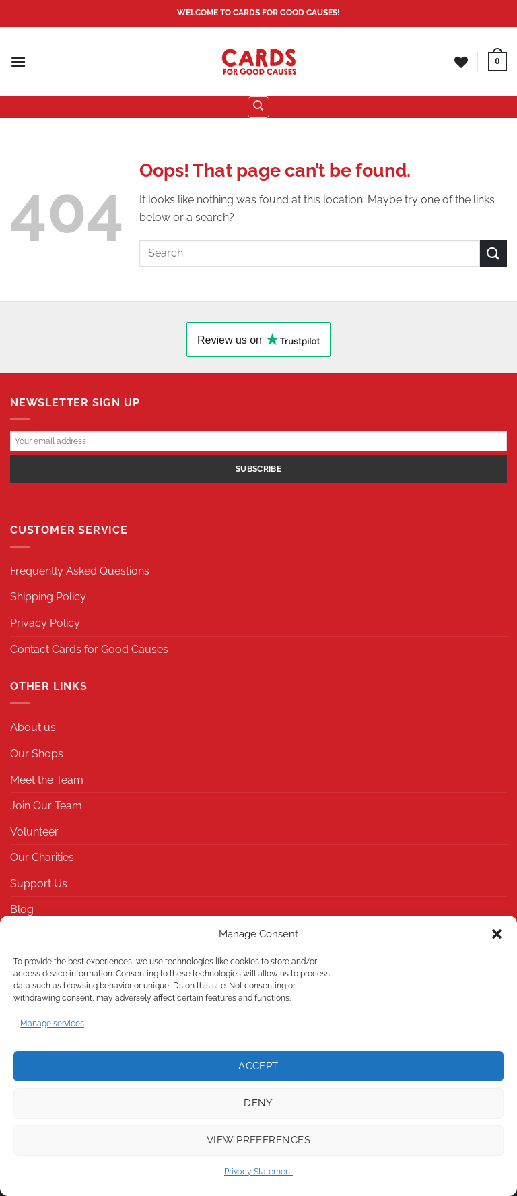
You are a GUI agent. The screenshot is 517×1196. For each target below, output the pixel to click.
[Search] (258, 107)
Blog (22, 909)
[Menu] (18, 61)
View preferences (258, 1140)
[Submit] (493, 253)
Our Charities (42, 857)
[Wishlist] (461, 62)
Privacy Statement (258, 1171)
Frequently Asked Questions (79, 571)
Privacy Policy (45, 623)
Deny (258, 1103)
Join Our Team (46, 805)
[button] (497, 934)
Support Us (38, 883)
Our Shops (36, 753)
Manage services (52, 1023)
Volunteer (34, 831)
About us (33, 727)
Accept (258, 1066)
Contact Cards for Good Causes (89, 649)
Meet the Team (46, 780)
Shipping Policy (48, 596)
